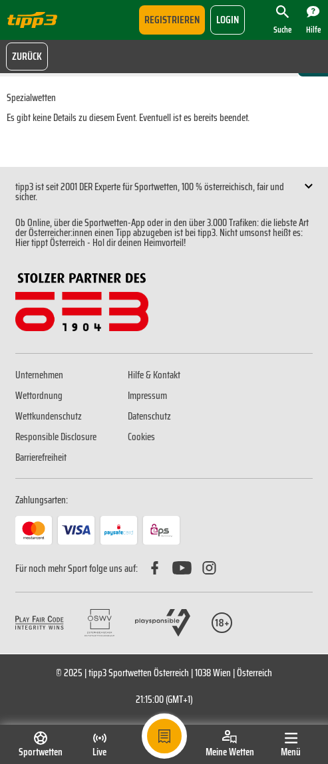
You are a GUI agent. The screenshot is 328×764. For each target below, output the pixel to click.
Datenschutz (149, 416)
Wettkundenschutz (48, 416)
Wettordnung (39, 396)
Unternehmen (39, 375)
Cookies (141, 437)
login (227, 19)
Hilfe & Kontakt (154, 375)
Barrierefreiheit (41, 457)
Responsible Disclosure (55, 437)
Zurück (27, 56)
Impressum (147, 396)
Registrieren (172, 19)
